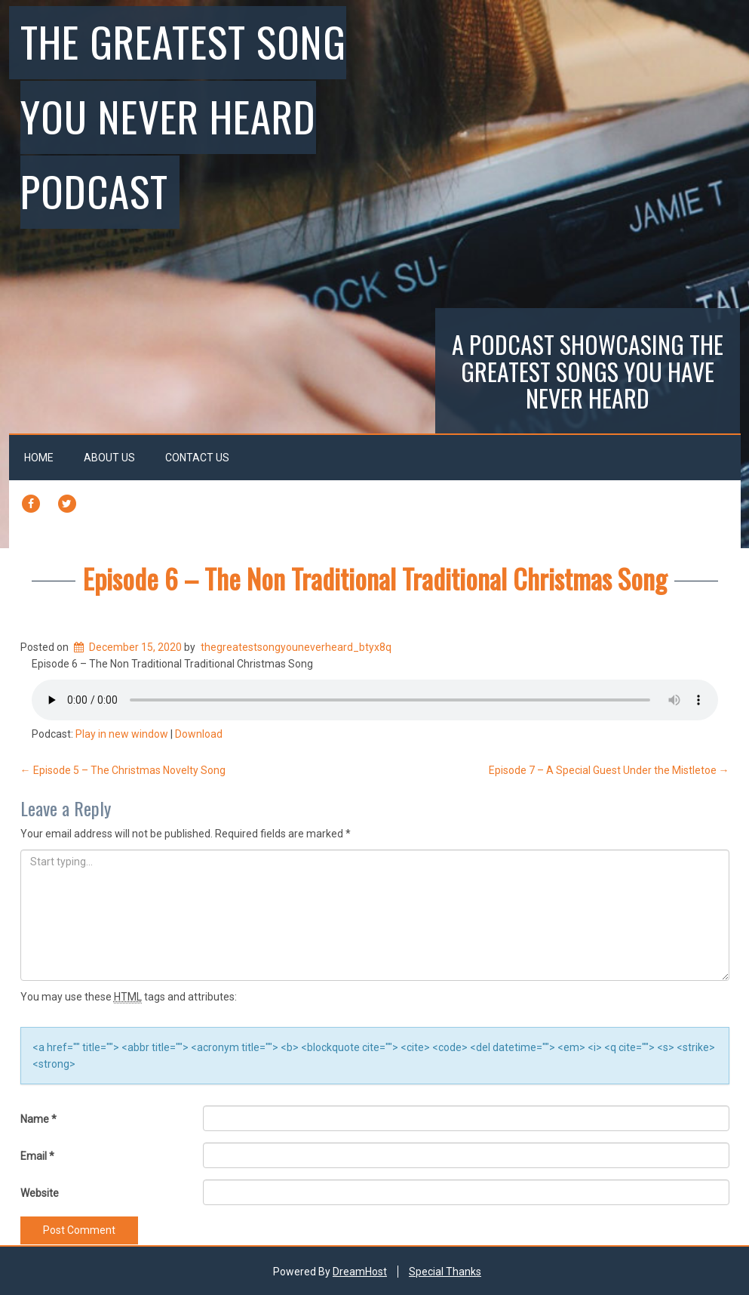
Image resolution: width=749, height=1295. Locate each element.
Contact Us (197, 458)
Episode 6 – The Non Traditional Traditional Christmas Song (375, 578)
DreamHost (360, 1272)
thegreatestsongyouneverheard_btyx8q (296, 647)
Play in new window (121, 734)
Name (38, 1119)
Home (39, 458)
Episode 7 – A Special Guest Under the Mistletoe (609, 770)
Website (39, 1193)
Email (37, 1156)
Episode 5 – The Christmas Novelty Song (123, 770)
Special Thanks (445, 1272)
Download (199, 734)
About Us (109, 458)
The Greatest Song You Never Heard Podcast (183, 115)
